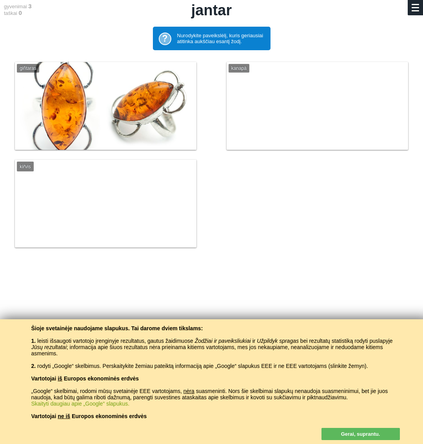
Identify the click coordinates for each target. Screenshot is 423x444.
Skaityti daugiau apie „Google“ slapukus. (80, 403)
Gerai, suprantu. (360, 434)
